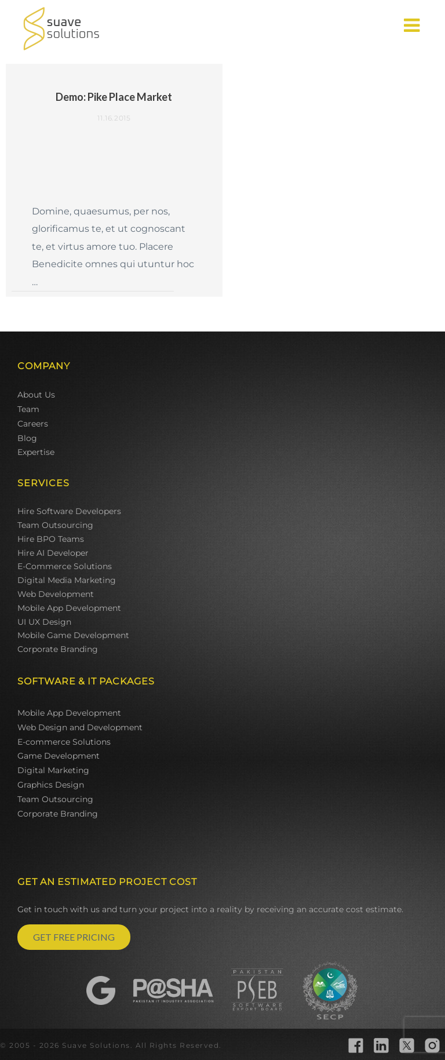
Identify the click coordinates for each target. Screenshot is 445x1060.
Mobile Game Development (73, 635)
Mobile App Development (69, 608)
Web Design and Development (80, 727)
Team (28, 409)
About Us (36, 394)
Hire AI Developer (53, 553)
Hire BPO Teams (50, 539)
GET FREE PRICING (74, 936)
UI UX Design (44, 622)
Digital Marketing (53, 770)
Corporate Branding (57, 649)
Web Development (55, 594)
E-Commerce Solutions (64, 566)
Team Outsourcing (55, 525)
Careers (32, 423)
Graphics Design (50, 784)
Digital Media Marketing (66, 580)
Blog (27, 438)
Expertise (35, 452)
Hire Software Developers (69, 511)
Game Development (58, 756)
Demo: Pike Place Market (114, 96)
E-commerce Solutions (64, 742)
